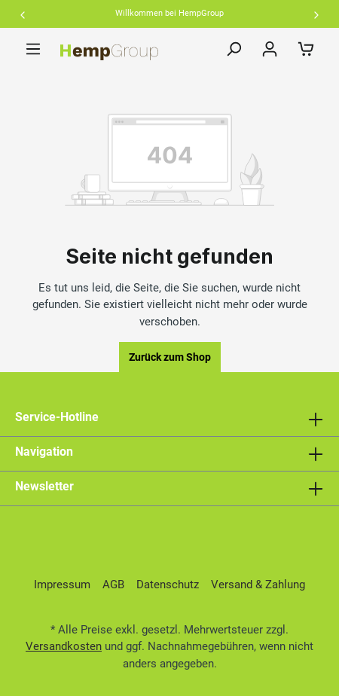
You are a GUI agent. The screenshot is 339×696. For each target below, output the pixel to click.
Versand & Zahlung (258, 584)
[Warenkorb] (306, 49)
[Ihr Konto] (270, 49)
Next (316, 15)
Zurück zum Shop (170, 357)
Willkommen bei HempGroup (169, 13)
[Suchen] (233, 49)
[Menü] (33, 49)
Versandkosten (64, 646)
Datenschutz (167, 584)
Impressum (62, 584)
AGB (113, 584)
